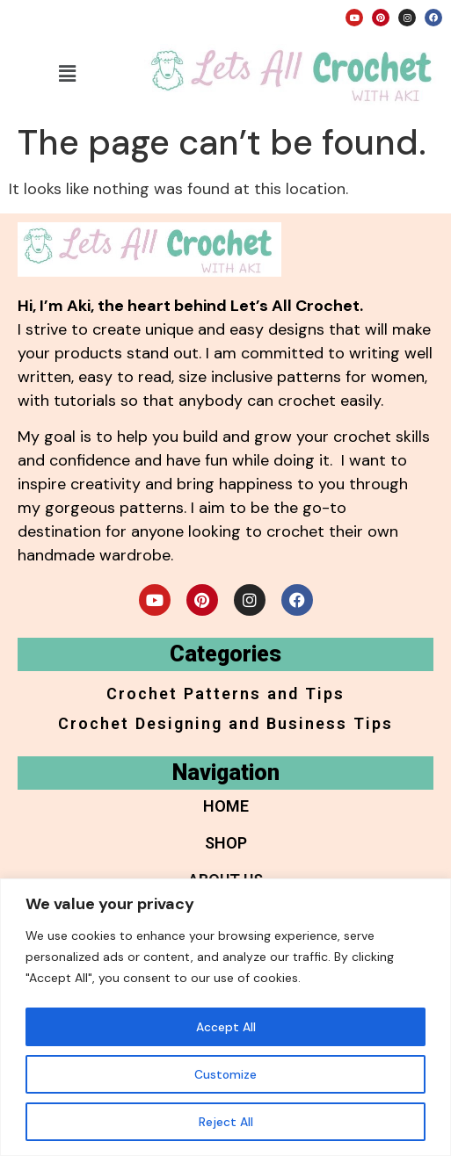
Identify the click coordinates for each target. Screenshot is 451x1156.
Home (226, 806)
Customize (226, 1074)
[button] (68, 74)
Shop (226, 843)
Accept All (226, 1027)
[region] (225, 1017)
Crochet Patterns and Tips (225, 693)
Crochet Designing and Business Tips (225, 723)
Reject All (226, 1122)
